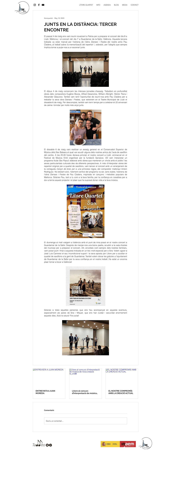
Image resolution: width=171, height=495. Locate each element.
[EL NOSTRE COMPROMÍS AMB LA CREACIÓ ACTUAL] (122, 378)
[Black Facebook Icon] (38, 4)
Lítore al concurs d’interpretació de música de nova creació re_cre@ (84, 392)
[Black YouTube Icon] (43, 4)
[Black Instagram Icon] (34, 4)
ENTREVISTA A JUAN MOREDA (45, 392)
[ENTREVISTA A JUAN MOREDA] (49, 378)
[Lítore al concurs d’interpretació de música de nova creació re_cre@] (85, 378)
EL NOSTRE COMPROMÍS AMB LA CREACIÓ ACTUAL (120, 392)
